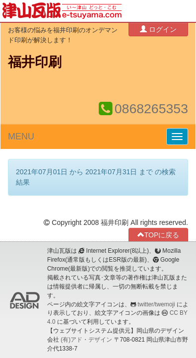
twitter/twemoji (156, 304)
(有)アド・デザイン (86, 339)
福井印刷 (35, 62)
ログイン (158, 29)
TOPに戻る (158, 234)
